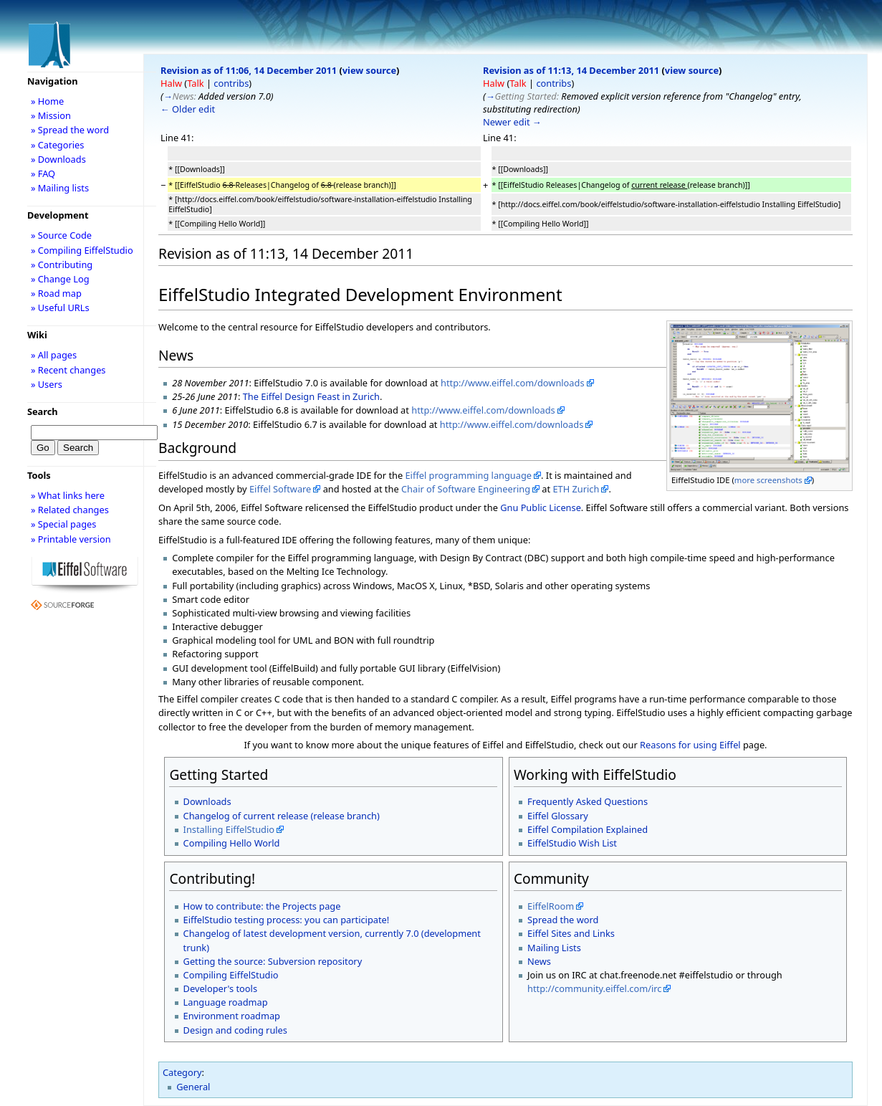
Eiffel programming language (468, 475)
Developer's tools (220, 988)
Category (182, 1072)
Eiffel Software (280, 488)
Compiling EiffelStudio (231, 974)
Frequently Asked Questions (587, 801)
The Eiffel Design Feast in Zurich (311, 396)
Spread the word (562, 919)
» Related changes (70, 509)
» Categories (58, 144)
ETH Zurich (575, 488)
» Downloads (58, 159)
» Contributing (61, 264)
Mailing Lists (554, 947)
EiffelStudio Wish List (572, 842)
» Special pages (63, 524)
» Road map (56, 293)
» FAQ (43, 173)
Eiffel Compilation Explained (587, 829)
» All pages (54, 354)
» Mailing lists (60, 187)
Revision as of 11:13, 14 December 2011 (571, 70)
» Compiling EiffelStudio (82, 250)
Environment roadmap (231, 1015)
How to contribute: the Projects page (262, 906)
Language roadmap (225, 1002)
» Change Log (60, 278)
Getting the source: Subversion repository (273, 961)
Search (42, 411)
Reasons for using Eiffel (690, 744)
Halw (171, 83)
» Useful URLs (60, 307)
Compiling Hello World (231, 842)
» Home (47, 101)
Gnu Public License (540, 507)
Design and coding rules (235, 1030)
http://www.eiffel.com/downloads (513, 382)
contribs (231, 83)
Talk (195, 83)
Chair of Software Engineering (465, 488)
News (539, 961)
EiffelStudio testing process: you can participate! (286, 919)
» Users (46, 384)
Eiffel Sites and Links (571, 933)
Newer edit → (512, 121)
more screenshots (768, 480)
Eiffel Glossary (557, 815)
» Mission (51, 115)
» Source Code (61, 235)
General (193, 1086)
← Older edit (187, 109)
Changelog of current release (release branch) (281, 815)
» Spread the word (70, 129)
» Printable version (71, 539)
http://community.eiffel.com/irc (594, 988)
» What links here (68, 495)
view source (369, 70)
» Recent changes (68, 369)
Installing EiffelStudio (228, 829)
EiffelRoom (550, 906)
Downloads (207, 801)
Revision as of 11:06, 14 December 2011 (248, 70)
